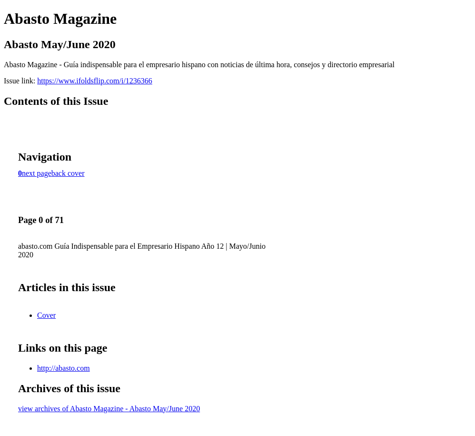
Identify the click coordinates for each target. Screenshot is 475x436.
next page (36, 173)
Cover (46, 315)
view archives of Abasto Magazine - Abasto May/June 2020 (109, 409)
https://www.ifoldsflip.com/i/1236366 (94, 81)
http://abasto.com (63, 368)
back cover (68, 173)
